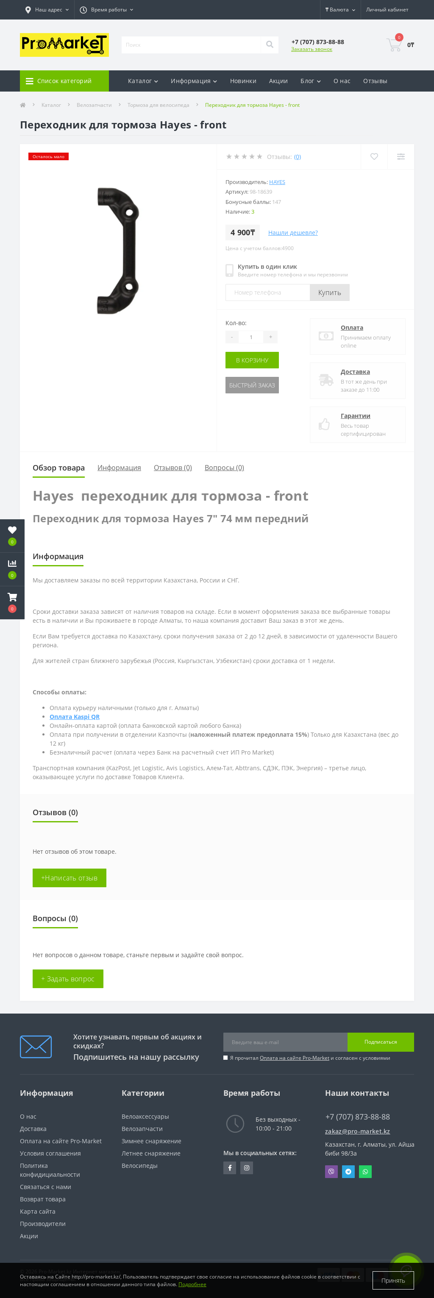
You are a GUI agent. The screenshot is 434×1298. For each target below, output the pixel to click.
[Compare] (400, 156)
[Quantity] (251, 337)
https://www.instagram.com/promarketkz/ (246, 1168)
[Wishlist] (374, 156)
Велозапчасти (94, 105)
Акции (278, 81)
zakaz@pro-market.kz (357, 1131)
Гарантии (355, 416)
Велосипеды (140, 1166)
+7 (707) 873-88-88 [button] (358, 1117)
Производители (43, 1224)
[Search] (269, 44)
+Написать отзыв (69, 878)
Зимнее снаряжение (151, 1141)
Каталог (51, 105)
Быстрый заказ (252, 385)
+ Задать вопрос (68, 978)
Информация (119, 467)
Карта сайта (38, 1211)
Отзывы (375, 81)
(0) (297, 157)
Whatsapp (365, 1172)
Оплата (352, 327)
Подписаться (380, 1041)
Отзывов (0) (173, 467)
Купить (329, 292)
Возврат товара (43, 1199)
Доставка (355, 372)
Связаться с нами (45, 1187)
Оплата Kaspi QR (75, 717)
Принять (393, 1280)
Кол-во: (236, 323)
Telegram (348, 1172)
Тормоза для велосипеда (158, 105)
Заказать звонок (311, 49)
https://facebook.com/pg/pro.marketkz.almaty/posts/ (230, 1168)
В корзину (252, 360)
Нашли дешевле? (293, 232)
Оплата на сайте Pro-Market (294, 1057)
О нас (342, 81)
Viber (331, 1172)
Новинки (243, 81)
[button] (12, 602)
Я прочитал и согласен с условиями (310, 1057)
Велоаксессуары (145, 1116)
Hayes (277, 182)
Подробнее (192, 1284)
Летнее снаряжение (151, 1153)
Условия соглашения (50, 1153)
